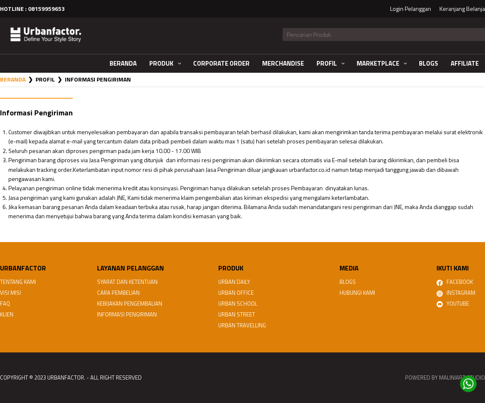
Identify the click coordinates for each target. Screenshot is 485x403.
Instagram (455, 292)
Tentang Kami (18, 282)
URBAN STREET (236, 314)
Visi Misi (10, 292)
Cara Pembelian (118, 292)
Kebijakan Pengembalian (129, 303)
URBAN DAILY (234, 282)
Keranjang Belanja (462, 8)
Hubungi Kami (357, 292)
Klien (6, 314)
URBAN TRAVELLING (242, 325)
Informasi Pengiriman (127, 314)
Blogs (348, 282)
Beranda (13, 79)
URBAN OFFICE (236, 292)
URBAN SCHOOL (237, 303)
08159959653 (46, 8)
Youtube (452, 303)
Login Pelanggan (410, 8)
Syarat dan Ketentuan (127, 282)
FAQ (5, 303)
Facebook (454, 282)
